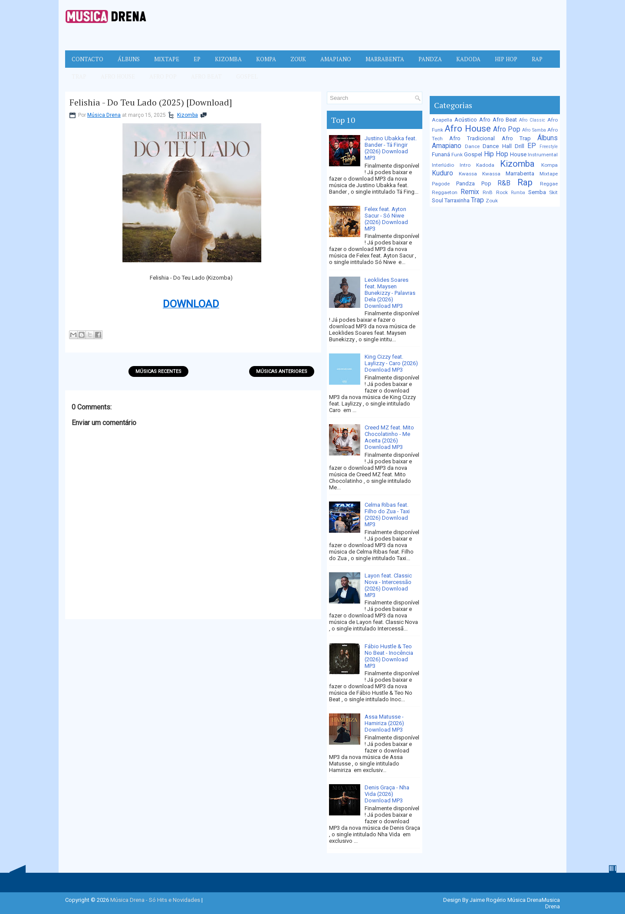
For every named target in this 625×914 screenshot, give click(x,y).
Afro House (118, 76)
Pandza (430, 59)
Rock (502, 192)
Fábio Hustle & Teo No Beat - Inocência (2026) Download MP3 (389, 656)
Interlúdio (443, 165)
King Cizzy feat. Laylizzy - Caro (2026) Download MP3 (391, 363)
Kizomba (228, 59)
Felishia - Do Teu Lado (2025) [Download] (150, 102)
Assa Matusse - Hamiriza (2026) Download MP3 (384, 723)
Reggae (549, 184)
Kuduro (442, 173)
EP (197, 59)
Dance (472, 146)
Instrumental (543, 155)
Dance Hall (497, 146)
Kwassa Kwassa (479, 174)
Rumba (518, 192)
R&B (503, 183)
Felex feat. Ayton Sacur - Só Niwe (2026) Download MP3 (386, 219)
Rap (537, 59)
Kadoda (468, 59)
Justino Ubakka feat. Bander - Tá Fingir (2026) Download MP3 (391, 148)
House (518, 154)
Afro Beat (206, 76)
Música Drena (104, 115)
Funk (457, 155)
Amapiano (335, 59)
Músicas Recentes (158, 371)
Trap (79, 76)
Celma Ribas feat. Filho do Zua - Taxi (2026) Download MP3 (387, 515)
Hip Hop (506, 59)
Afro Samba (534, 130)
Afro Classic (532, 120)
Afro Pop (163, 76)
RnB (488, 192)
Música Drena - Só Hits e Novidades (155, 900)
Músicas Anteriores (281, 371)
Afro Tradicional (472, 138)
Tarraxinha (457, 200)
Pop (486, 183)
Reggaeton (444, 192)
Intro (465, 165)
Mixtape (166, 59)
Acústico (465, 119)
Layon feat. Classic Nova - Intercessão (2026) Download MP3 (388, 585)
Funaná (441, 154)
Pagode (441, 184)
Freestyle (548, 146)
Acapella (442, 120)
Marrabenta (384, 59)
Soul (437, 200)
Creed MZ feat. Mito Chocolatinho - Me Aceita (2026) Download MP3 (389, 437)
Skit (553, 192)
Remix (470, 192)
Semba (537, 192)
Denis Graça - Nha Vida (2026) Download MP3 (387, 794)
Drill (519, 146)
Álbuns (129, 59)
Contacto (87, 59)
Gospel (247, 76)
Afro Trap (516, 138)
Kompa (266, 59)
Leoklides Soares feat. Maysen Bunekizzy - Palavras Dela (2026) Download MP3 (390, 293)
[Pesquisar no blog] (370, 98)
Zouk (298, 59)
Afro (484, 119)
